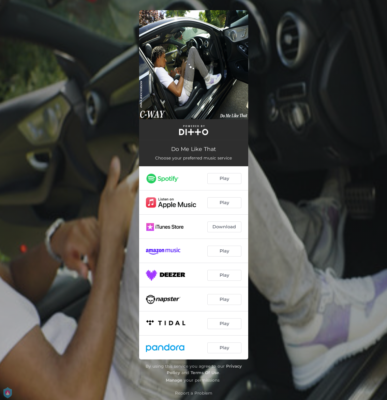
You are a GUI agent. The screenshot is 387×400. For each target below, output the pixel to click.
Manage (174, 380)
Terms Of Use (205, 372)
